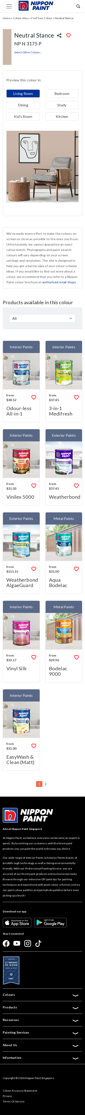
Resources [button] (41, 1020)
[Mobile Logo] (35, 5)
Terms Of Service (13, 1101)
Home (7, 18)
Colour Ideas (21, 18)
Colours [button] (41, 994)
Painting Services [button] (41, 1032)
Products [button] (41, 1007)
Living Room (23, 93)
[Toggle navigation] (9, 6)
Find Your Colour (41, 18)
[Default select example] (42, 318)
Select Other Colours (27, 52)
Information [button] (41, 1057)
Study (61, 105)
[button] (78, 6)
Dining (23, 105)
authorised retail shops (59, 282)
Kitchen (62, 116)
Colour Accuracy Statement (20, 1090)
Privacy (7, 1096)
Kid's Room (23, 116)
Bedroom (61, 93)
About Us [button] (41, 1045)
